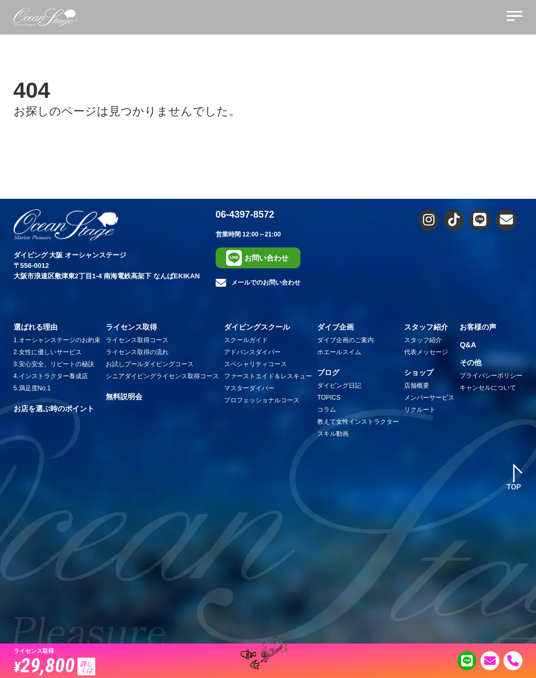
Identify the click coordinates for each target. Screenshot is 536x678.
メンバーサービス (429, 397)
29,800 (54, 664)
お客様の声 (478, 327)
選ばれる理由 (36, 327)
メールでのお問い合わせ (258, 283)
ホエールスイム (339, 352)
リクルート (420, 409)
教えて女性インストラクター (358, 421)
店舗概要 (416, 385)
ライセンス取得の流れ (137, 352)
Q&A (468, 345)
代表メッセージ (426, 352)
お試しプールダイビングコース (150, 364)
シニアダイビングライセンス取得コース (162, 376)
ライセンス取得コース (137, 340)
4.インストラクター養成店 (51, 376)
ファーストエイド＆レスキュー (268, 376)
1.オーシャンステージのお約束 (57, 340)
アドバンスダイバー (252, 352)
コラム (326, 409)
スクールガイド (246, 340)
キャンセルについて (488, 387)
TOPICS (328, 397)
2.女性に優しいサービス (48, 352)
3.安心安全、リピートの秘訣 (54, 364)
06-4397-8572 (245, 214)
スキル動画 (333, 433)
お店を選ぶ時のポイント (54, 408)
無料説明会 (124, 396)
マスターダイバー (249, 388)
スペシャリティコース (255, 364)
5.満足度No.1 (32, 388)
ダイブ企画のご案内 (345, 340)
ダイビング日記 (339, 385)
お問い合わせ (257, 258)
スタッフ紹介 (423, 340)
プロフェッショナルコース (261, 400)
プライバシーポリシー (491, 375)
